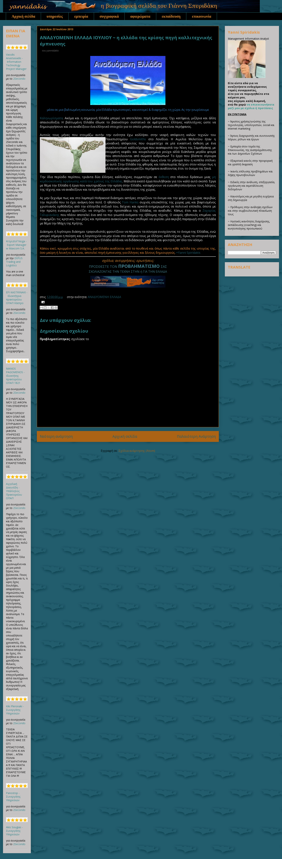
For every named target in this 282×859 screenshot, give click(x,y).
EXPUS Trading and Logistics (14, 261)
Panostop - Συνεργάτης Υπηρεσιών (13, 796)
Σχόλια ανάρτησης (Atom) (136, 451)
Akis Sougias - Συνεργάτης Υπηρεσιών (14, 830)
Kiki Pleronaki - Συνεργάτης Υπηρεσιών (15, 709)
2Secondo (19, 78)
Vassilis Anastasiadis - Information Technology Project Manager (16, 62)
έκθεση (164, 177)
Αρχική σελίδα (23, 16)
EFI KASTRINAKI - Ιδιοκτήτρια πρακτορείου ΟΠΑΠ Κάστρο (16, 298)
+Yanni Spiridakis (188, 253)
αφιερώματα (140, 16)
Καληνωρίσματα (51, 118)
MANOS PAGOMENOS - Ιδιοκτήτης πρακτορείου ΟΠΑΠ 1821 (15, 376)
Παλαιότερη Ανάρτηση (196, 436)
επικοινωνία (201, 16)
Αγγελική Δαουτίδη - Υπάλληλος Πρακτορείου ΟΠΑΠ (14, 491)
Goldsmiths (138, 139)
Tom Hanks (130, 202)
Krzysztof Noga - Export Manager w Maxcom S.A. (16, 244)
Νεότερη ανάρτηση (56, 436)
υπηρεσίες (55, 16)
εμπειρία (81, 16)
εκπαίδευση (171, 16)
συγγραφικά (109, 16)
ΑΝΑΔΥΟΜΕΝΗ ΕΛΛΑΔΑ (104, 297)
